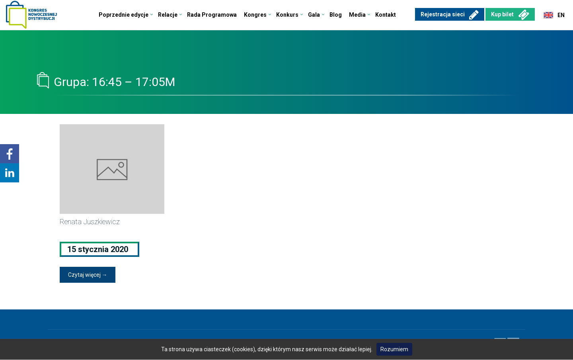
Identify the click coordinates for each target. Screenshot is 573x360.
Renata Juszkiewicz (90, 221)
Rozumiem (394, 349)
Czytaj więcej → (87, 275)
